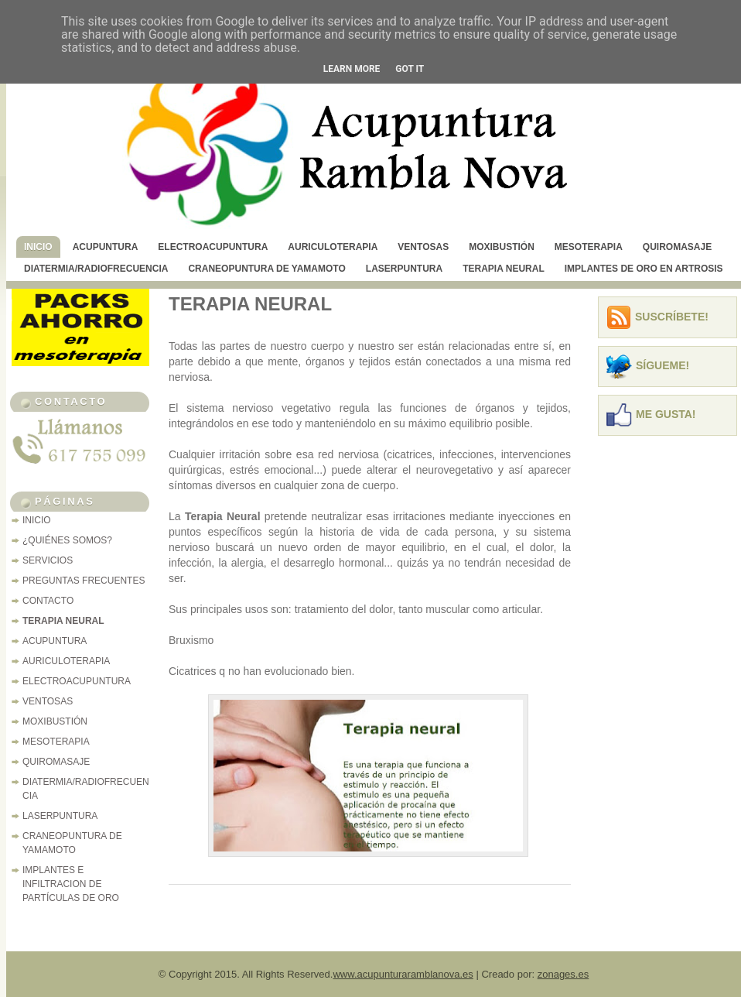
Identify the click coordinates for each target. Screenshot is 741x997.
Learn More (352, 68)
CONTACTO (47, 600)
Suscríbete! (672, 316)
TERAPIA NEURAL (504, 268)
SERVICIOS (47, 560)
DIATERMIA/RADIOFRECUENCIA (96, 268)
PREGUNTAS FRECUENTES (83, 580)
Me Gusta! (666, 414)
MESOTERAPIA (589, 247)
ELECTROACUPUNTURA (213, 247)
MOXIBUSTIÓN (501, 247)
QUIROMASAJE (677, 247)
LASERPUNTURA (404, 268)
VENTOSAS (423, 247)
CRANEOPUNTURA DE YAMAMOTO (266, 268)
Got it (409, 68)
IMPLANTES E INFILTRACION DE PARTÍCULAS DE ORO (70, 884)
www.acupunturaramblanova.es (403, 974)
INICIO (38, 247)
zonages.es (563, 974)
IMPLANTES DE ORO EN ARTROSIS (644, 268)
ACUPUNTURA (105, 247)
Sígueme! (662, 365)
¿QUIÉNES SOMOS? (67, 540)
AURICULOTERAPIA (332, 247)
